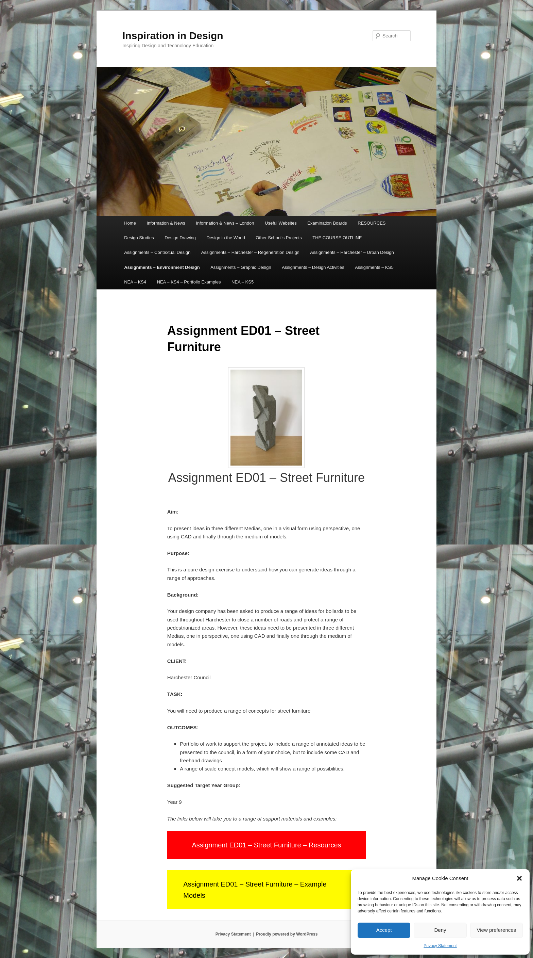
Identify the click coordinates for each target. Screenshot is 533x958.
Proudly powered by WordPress (286, 934)
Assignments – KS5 (374, 267)
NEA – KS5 (242, 282)
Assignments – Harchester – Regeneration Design (250, 252)
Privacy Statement (440, 945)
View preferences (496, 930)
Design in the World (225, 237)
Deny (440, 930)
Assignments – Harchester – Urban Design (352, 252)
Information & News (166, 223)
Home (130, 223)
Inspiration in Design (172, 35)
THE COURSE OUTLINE (337, 237)
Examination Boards (327, 223)
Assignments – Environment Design (162, 267)
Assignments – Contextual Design (157, 252)
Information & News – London (225, 223)
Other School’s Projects (279, 237)
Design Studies (139, 237)
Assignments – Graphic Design (240, 267)
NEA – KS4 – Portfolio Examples (189, 282)
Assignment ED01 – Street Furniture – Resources (266, 845)
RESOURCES (371, 223)
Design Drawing (180, 237)
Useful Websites (281, 223)
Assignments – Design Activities (313, 267)
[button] (519, 878)
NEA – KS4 (135, 282)
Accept (384, 930)
